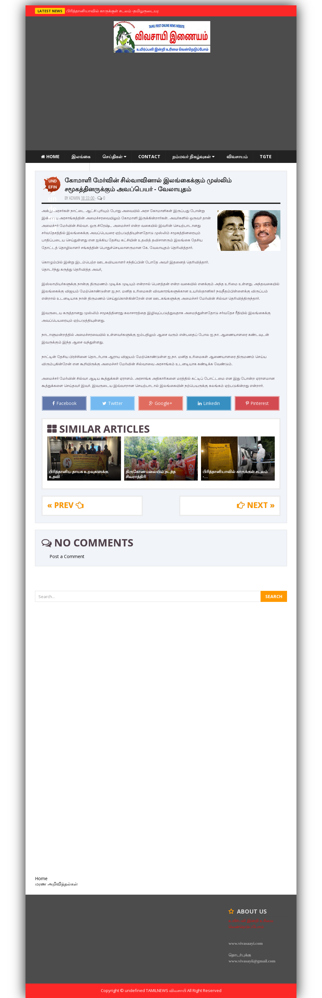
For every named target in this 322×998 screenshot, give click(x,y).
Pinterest (257, 403)
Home (50, 156)
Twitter (112, 403)
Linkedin (209, 403)
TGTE (266, 156)
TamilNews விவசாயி (166, 990)
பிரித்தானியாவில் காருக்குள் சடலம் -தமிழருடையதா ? (114, 11)
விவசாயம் (237, 156)
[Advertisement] (161, 103)
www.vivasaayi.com (245, 943)
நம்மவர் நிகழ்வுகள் (193, 156)
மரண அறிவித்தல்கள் (62, 169)
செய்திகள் (114, 156)
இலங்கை (81, 156)
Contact (149, 156)
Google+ (160, 403)
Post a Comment (66, 556)
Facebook (64, 403)
